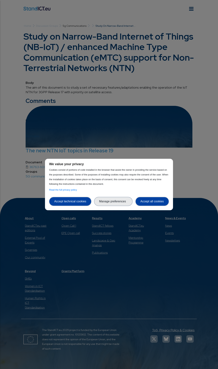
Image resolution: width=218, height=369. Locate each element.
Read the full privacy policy (63, 189)
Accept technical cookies (70, 201)
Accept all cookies (152, 201)
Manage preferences (113, 201)
